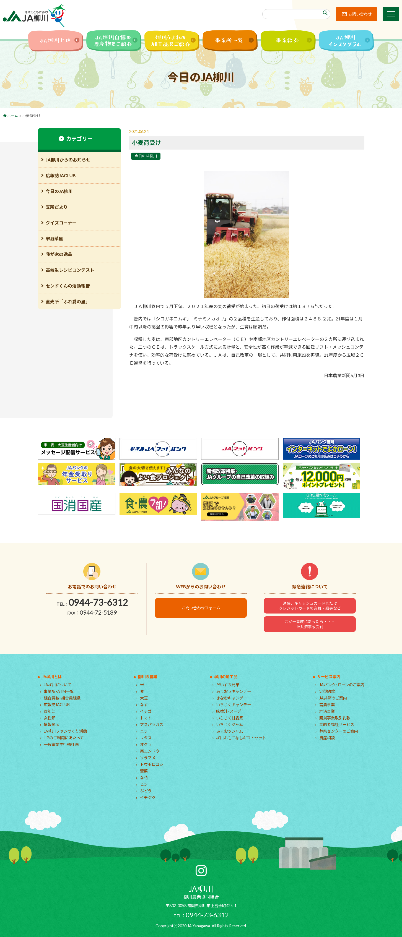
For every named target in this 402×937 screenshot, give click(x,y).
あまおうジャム (229, 731)
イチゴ (146, 711)
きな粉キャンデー (231, 698)
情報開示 (51, 724)
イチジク (147, 797)
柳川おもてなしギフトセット (241, 737)
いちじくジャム (229, 724)
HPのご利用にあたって (64, 737)
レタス (146, 737)
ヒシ (144, 784)
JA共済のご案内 (333, 698)
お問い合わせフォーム (200, 607)
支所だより (57, 207)
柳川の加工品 (225, 676)
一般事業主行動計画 (61, 744)
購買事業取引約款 (334, 718)
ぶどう (146, 791)
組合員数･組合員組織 (62, 698)
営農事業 (327, 704)
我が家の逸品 (59, 254)
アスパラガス (151, 724)
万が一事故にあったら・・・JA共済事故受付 (310, 624)
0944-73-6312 (98, 602)
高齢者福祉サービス (336, 724)
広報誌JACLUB (61, 175)
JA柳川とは (52, 676)
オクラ (146, 744)
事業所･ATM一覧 (59, 691)
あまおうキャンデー (233, 691)
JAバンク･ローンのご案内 (341, 684)
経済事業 (327, 711)
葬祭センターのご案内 (338, 731)
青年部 (49, 711)
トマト (146, 718)
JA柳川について (57, 684)
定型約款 (327, 691)
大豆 (144, 698)
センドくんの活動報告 (68, 285)
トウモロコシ (151, 764)
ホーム (12, 115)
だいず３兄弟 (227, 684)
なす (144, 704)
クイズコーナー (61, 222)
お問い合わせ (360, 14)
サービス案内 (328, 676)
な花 (144, 777)
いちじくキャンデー (233, 704)
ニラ (144, 731)
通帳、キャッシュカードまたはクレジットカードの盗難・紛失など (310, 605)
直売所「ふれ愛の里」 (68, 301)
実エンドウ (149, 751)
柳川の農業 (147, 676)
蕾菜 (144, 771)
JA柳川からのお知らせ (68, 159)
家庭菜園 (54, 238)
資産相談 (327, 737)
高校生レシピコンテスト (70, 270)
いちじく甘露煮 (229, 718)
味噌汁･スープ (228, 711)
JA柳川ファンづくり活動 (65, 731)
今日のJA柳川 (146, 156)
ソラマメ (147, 757)
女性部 (49, 718)
